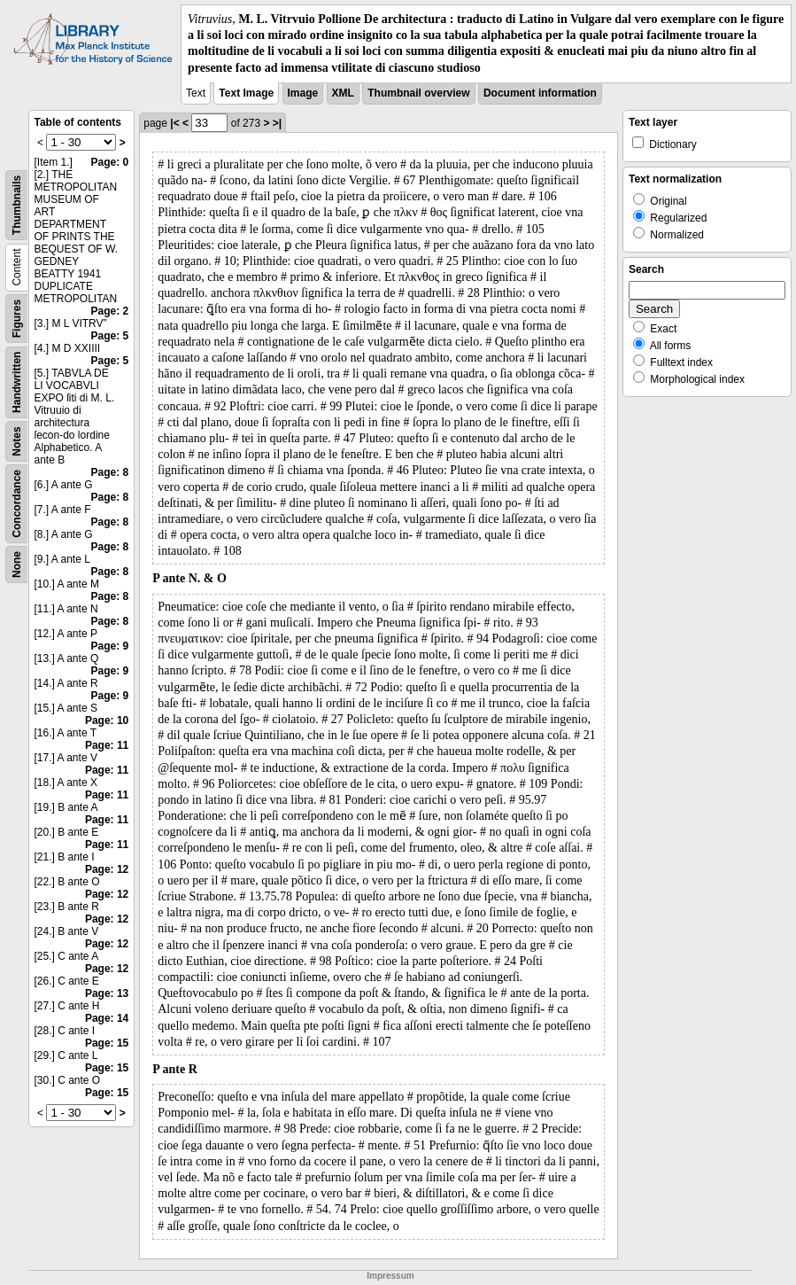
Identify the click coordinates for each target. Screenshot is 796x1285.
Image (303, 93)
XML (343, 93)
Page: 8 (110, 472)
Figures (17, 319)
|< (174, 123)
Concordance (17, 504)
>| (277, 123)
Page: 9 (110, 646)
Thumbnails (17, 205)
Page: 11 (106, 745)
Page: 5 (110, 336)
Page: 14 (106, 1018)
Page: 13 (106, 993)
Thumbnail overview (418, 93)
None (17, 564)
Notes (17, 441)
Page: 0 (110, 162)
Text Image (246, 93)
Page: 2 (110, 311)
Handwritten (17, 381)
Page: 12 (106, 869)
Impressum (390, 1276)
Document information (540, 93)
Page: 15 (106, 1043)
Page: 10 (106, 720)
